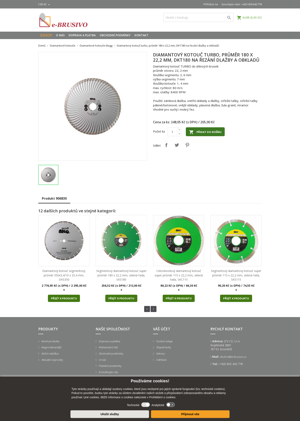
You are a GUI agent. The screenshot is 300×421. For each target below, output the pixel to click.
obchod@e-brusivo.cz (233, 357)
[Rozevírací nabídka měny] (44, 4)
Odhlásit (161, 360)
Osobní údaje (164, 341)
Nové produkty (50, 341)
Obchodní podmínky (115, 35)
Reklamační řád (108, 347)
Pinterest (187, 145)
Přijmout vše (190, 414)
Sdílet (166, 145)
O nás (60, 35)
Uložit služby (109, 414)
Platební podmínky (110, 366)
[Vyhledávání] (198, 17)
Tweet (177, 145)
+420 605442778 (251, 4)
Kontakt (141, 35)
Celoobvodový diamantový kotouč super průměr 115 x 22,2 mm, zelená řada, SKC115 (179, 275)
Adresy (160, 353)
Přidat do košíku (205, 132)
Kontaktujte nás (108, 372)
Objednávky (163, 347)
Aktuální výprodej (52, 360)
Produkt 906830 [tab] (54, 198)
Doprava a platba (82, 35)
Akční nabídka (50, 353)
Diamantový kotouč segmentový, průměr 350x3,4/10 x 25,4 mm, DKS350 (64, 275)
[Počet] (172, 131)
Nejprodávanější (51, 347)
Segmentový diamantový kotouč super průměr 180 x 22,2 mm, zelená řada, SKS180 (121, 275)
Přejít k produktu (64, 298)
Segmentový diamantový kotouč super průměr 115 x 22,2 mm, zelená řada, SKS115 (236, 275)
